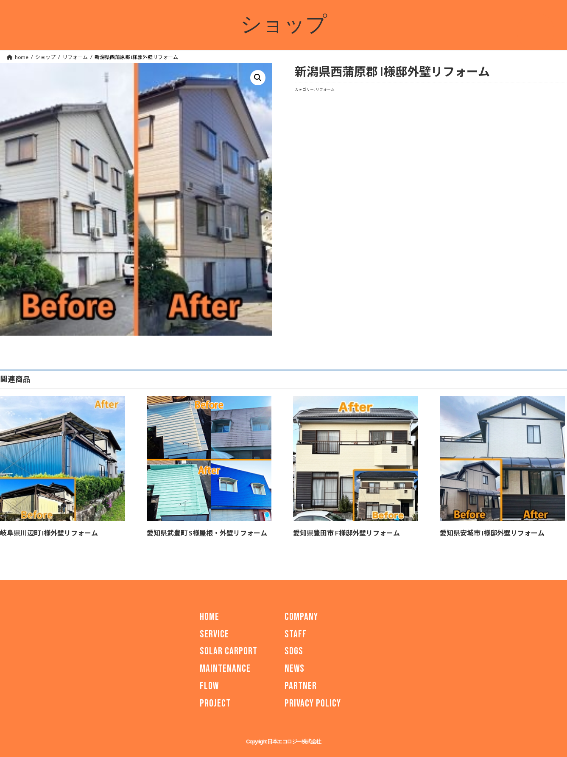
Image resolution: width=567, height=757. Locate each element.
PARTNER (301, 686)
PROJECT (215, 703)
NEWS (294, 668)
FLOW (209, 686)
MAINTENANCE (225, 668)
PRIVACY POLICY (313, 703)
